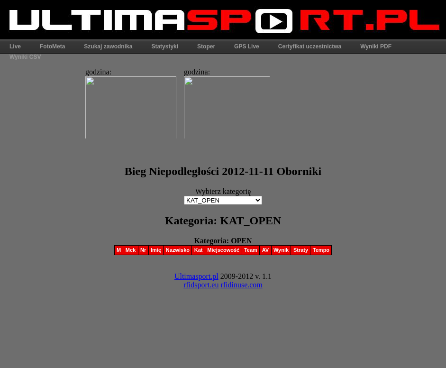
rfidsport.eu (200, 285)
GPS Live (246, 46)
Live (15, 46)
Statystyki (164, 46)
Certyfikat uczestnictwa (309, 46)
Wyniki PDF (375, 46)
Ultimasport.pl (196, 276)
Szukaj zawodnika (108, 46)
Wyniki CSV (25, 57)
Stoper (206, 46)
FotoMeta (52, 46)
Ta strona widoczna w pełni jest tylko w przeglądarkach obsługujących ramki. (175, 100)
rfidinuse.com (241, 285)
